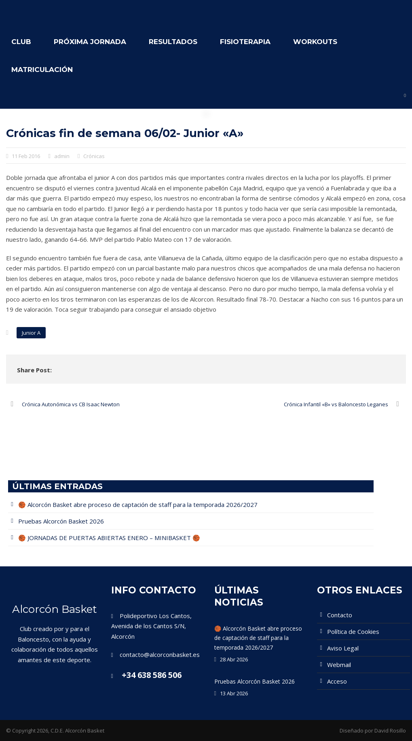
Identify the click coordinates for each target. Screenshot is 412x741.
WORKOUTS (315, 42)
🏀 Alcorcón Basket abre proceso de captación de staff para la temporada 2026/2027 (138, 504)
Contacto (339, 615)
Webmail (339, 665)
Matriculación (42, 69)
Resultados (173, 42)
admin (62, 156)
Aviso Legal (343, 648)
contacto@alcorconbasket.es (160, 654)
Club (21, 42)
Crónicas (94, 156)
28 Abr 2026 (234, 659)
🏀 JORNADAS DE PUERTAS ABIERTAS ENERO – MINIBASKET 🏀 (109, 538)
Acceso (337, 681)
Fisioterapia (245, 42)
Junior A (31, 332)
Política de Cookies (353, 631)
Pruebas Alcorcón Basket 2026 (61, 521)
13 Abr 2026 (234, 693)
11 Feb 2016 (26, 156)
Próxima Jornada (90, 42)
